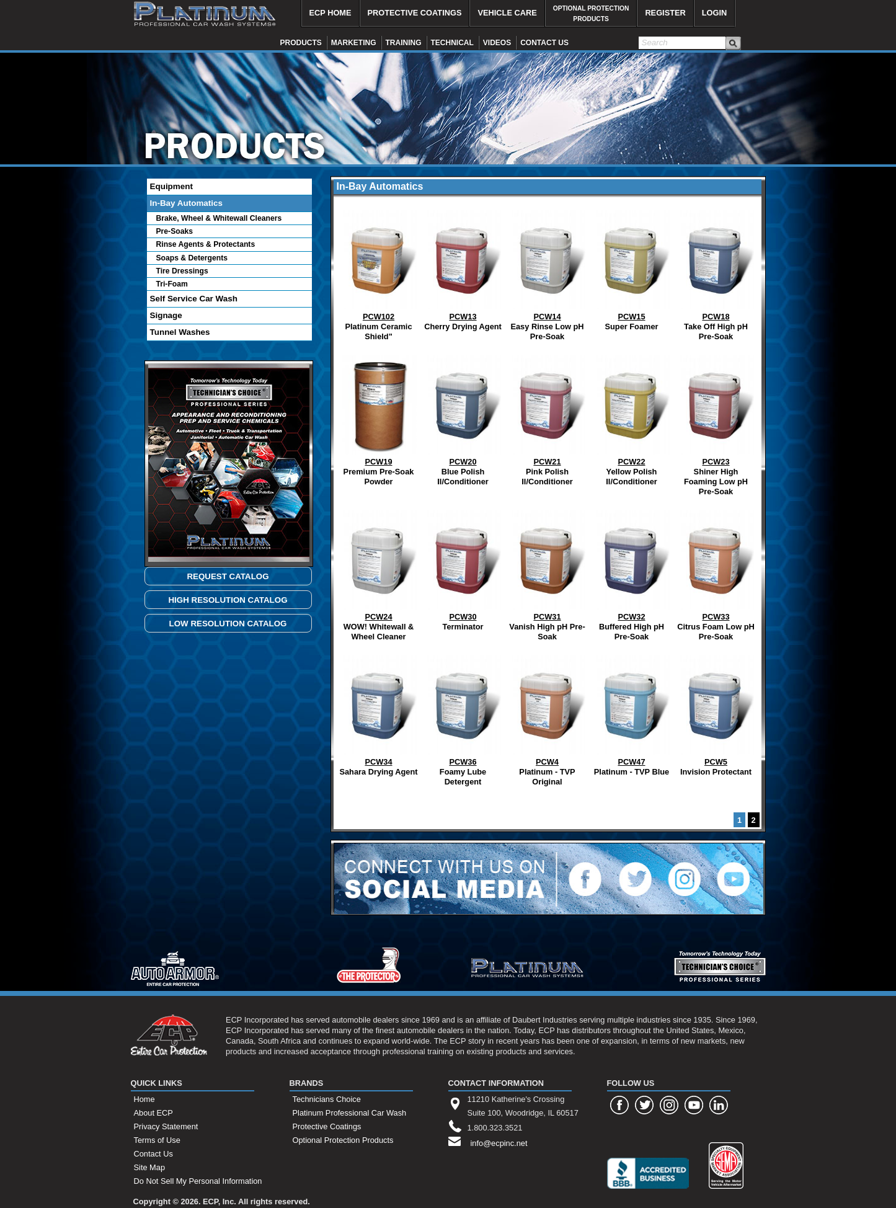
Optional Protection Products (343, 1140)
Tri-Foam (172, 284)
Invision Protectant (716, 712)
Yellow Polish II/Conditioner (632, 417)
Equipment (171, 186)
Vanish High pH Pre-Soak (547, 572)
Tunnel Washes (180, 332)
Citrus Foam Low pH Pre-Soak (715, 572)
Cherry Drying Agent (463, 267)
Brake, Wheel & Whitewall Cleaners (219, 218)
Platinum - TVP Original (547, 717)
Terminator (463, 567)
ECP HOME (330, 12)
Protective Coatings (327, 1126)
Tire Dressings (182, 271)
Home (144, 1099)
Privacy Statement (166, 1126)
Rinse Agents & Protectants (205, 244)
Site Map (150, 1167)
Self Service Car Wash (193, 298)
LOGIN (714, 12)
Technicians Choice (327, 1099)
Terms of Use (157, 1140)
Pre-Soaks (174, 231)
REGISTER (665, 12)
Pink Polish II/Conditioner (547, 417)
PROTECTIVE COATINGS (415, 12)
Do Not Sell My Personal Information (198, 1181)
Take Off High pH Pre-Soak (716, 272)
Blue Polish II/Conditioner (463, 417)
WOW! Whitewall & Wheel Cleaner (379, 572)
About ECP (153, 1112)
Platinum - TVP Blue (632, 712)
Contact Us (153, 1153)
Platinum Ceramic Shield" (379, 272)
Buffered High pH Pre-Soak (632, 572)
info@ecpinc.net (499, 1143)
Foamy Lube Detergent (463, 717)
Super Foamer (632, 267)
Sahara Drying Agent (378, 712)
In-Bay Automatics (186, 203)
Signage (166, 315)
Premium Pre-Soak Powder (379, 417)
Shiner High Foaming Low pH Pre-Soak (716, 422)
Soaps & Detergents (192, 258)
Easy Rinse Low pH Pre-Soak (547, 272)
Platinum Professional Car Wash (350, 1112)
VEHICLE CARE (506, 12)
